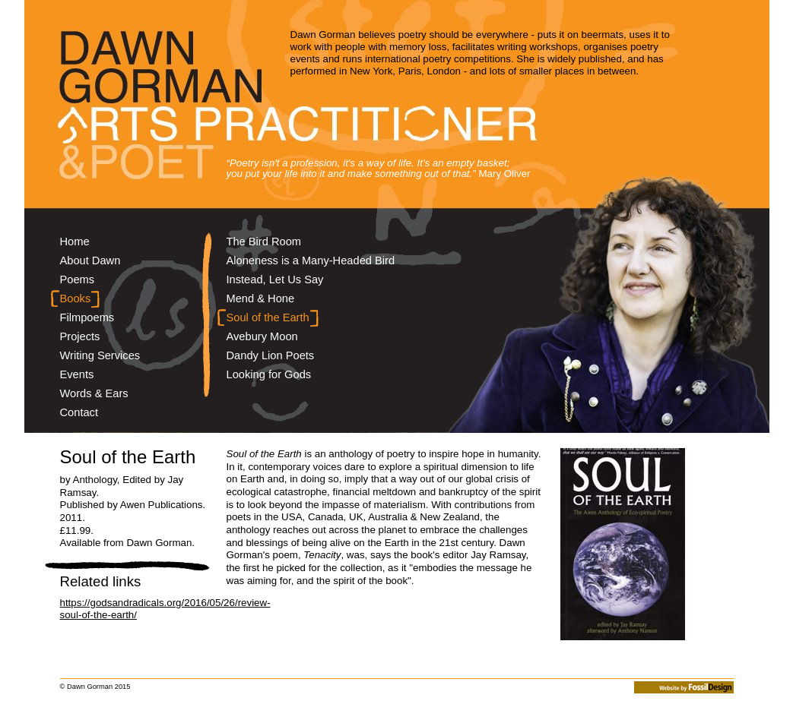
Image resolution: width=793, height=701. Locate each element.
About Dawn (90, 260)
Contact (79, 412)
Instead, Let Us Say (275, 279)
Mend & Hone (261, 298)
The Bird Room (264, 241)
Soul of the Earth (268, 317)
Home (75, 241)
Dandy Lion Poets (271, 355)
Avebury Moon (262, 336)
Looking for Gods (269, 374)
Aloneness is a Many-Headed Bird (311, 260)
